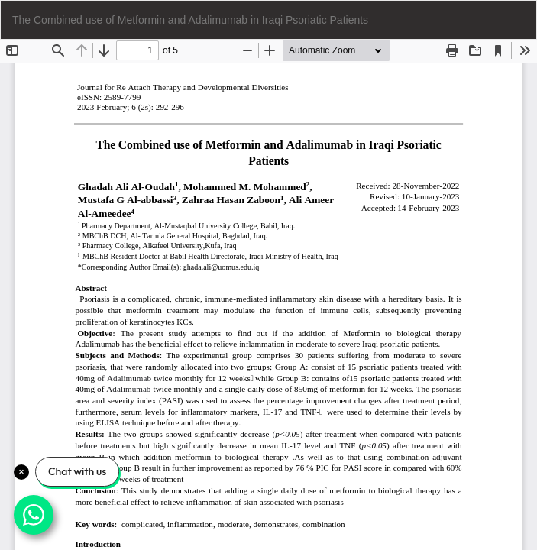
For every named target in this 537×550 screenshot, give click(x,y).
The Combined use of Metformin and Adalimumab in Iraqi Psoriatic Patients (190, 20)
